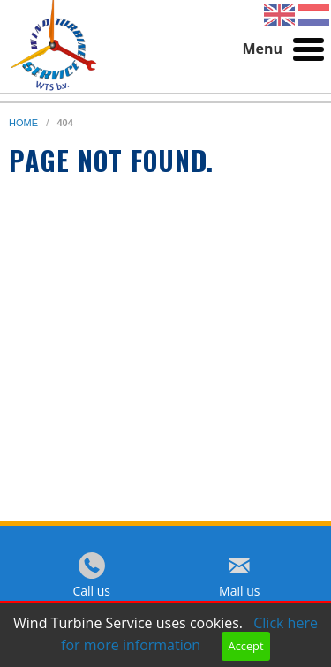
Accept (246, 646)
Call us (91, 590)
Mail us (239, 590)
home (25, 122)
